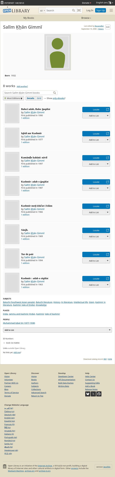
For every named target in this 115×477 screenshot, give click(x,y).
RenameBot (99, 26)
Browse (74, 17)
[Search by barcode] (79, 10)
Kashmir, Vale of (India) (24, 305)
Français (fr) (9, 424)
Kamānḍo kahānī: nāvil (34, 157)
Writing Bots (63, 386)
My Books (28, 17)
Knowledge (41, 305)
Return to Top (37, 396)
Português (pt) (10, 437)
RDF (105, 359)
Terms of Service (11, 392)
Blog (6, 389)
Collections (36, 389)
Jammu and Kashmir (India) (22, 314)
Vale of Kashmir (52, 314)
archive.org (29, 471)
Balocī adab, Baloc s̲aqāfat (35, 109)
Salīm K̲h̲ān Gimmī (34, 112)
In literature (67, 302)
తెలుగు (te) (8, 447)
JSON (110, 359)
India (5, 314)
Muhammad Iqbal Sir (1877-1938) (19, 323)
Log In (89, 10)
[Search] (58, 10)
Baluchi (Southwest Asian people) (19, 302)
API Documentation (66, 379)
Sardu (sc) (8, 443)
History (101, 29)
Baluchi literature (44, 302)
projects (74, 468)
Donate (86, 2)
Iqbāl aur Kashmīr (31, 133)
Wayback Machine (16, 471)
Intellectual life (81, 302)
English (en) (9, 418)
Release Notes (91, 389)
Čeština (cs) (9, 411)
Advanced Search (38, 392)
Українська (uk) (11, 450)
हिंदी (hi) (7, 427)
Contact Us (90, 379)
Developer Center (66, 376)
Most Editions (12, 98)
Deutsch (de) (9, 414)
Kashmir (40, 314)
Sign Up (100, 10)
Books (34, 379)
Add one (17, 352)
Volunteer (8, 379)
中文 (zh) (8, 453)
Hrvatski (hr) (9, 430)
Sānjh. (24, 229)
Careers (7, 386)
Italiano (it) (9, 434)
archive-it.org (44, 471)
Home (34, 376)
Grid (39, 98)
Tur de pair (27, 254)
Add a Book (90, 386)
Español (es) (9, 421)
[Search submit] (73, 10)
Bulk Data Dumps (66, 383)
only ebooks (59, 98)
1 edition (25, 118)
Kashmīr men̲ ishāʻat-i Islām (36, 205)
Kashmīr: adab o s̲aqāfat (34, 181)
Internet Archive (45, 465)
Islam (91, 302)
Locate (96, 109)
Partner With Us (11, 383)
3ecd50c (106, 467)
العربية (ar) (8, 408)
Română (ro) (9, 440)
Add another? (22, 86)
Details (30, 98)
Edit (108, 27)
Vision (7, 376)
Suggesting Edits (92, 383)
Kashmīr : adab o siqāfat (34, 278)
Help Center (90, 376)
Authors (34, 383)
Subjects (35, 386)
